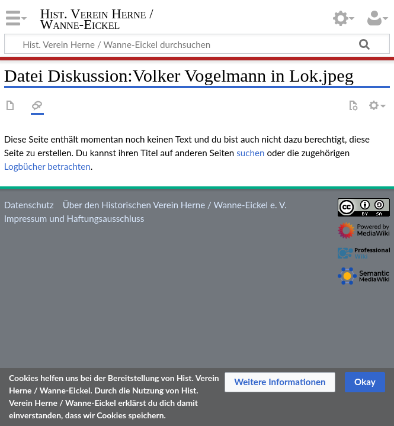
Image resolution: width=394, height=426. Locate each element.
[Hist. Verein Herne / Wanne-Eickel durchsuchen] (197, 43)
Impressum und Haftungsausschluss (74, 218)
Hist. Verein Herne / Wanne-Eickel (96, 19)
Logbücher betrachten (47, 166)
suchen (250, 152)
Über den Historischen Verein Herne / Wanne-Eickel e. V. (175, 204)
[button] (280, 382)
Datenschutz (29, 204)
